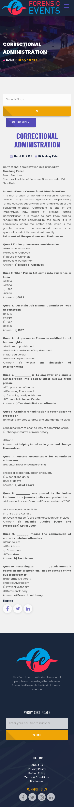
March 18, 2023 (21, 156)
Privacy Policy (37, 769)
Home (8, 60)
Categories (21, 122)
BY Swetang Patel (46, 156)
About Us (37, 765)
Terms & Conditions (37, 777)
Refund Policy (37, 773)
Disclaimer (37, 781)
